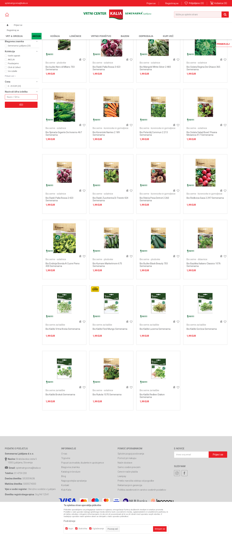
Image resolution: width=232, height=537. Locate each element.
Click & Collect (14, 96)
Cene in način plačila (128, 501)
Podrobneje (69, 521)
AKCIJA (11, 89)
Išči (21, 133)
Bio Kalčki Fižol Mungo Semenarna (110, 358)
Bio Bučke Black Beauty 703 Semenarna (154, 293)
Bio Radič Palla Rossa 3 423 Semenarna (106, 97)
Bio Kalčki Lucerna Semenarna (155, 358)
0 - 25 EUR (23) (14, 115)
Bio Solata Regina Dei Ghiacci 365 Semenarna (203, 97)
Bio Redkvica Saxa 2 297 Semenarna (205, 227)
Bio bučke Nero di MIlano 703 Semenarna (60, 97)
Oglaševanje (98, 528)
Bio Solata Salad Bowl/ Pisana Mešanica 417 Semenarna (202, 162)
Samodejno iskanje (134, 38)
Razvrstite (152, 38)
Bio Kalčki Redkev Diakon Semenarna (152, 424)
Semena (46, 33)
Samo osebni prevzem (129, 496)
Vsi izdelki (12, 100)
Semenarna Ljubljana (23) (19, 75)
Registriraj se (172, 3)
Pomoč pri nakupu (127, 487)
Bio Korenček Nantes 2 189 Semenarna (106, 162)
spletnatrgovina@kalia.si (28, 497)
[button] (201, 14)
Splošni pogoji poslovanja (131, 483)
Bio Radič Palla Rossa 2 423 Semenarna (59, 228)
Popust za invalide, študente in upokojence (82, 492)
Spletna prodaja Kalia (14, 33)
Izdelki (29, 33)
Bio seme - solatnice (17, 55)
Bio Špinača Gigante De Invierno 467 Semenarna (64, 162)
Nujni (70, 528)
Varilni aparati (14, 85)
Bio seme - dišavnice (17, 48)
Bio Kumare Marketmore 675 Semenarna (107, 293)
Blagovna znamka (70, 496)
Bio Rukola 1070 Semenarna (107, 423)
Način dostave (125, 492)
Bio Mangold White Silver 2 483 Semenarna (155, 97)
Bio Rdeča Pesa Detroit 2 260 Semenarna (154, 228)
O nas (64, 483)
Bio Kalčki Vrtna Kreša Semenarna (63, 358)
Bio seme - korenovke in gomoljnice (17, 51)
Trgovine (65, 487)
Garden (37, 33)
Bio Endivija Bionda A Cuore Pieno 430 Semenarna (63, 293)
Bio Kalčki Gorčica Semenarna (202, 358)
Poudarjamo (13, 92)
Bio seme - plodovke (17, 45)
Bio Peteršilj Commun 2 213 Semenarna (154, 162)
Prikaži (193, 38)
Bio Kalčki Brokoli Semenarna (60, 423)
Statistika (82, 528)
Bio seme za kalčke (16, 58)
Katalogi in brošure (70, 501)
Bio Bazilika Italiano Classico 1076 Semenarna (204, 293)
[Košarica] (218, 3)
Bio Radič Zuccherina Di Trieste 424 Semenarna (110, 228)
